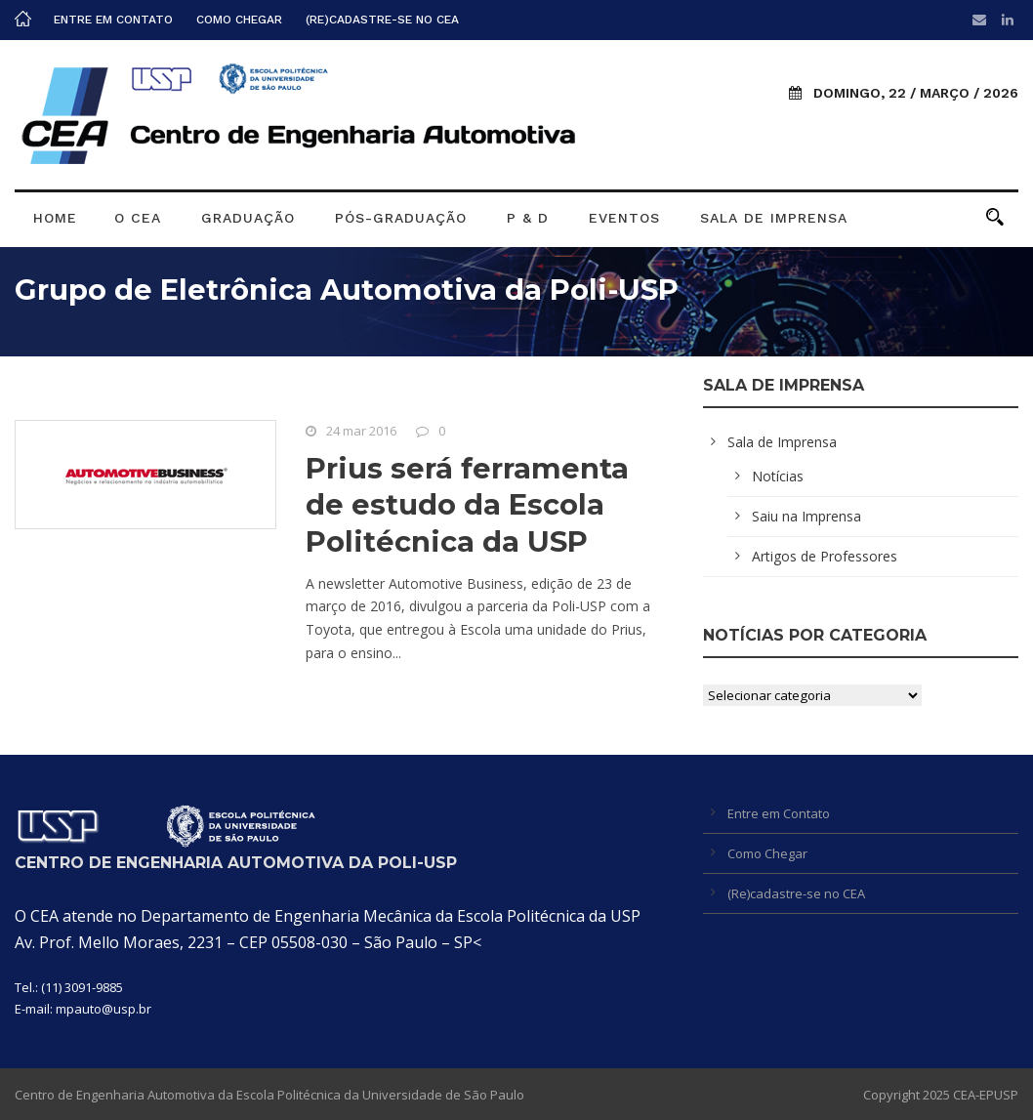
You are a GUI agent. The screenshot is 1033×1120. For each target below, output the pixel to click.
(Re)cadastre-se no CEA (382, 19)
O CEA (137, 218)
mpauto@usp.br (103, 1008)
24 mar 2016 (361, 430)
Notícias (778, 476)
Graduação (248, 218)
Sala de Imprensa (773, 218)
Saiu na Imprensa (806, 516)
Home (55, 218)
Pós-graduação (401, 218)
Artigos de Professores (824, 556)
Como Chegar (239, 19)
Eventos (624, 218)
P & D (528, 218)
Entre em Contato (113, 19)
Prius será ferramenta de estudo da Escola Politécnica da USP (467, 505)
